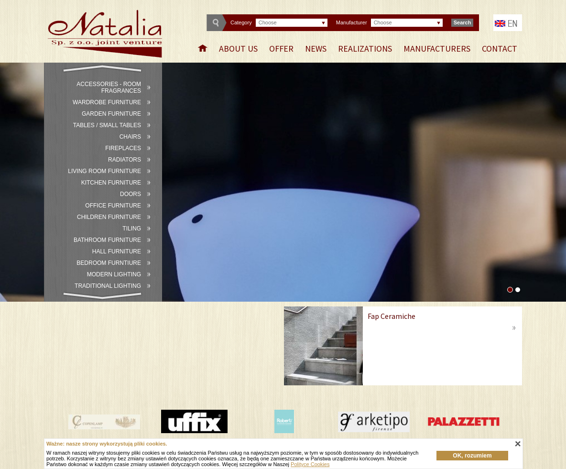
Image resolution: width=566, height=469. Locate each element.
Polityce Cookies (310, 464)
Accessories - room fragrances (108, 87)
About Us (238, 48)
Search (462, 22)
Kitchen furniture (111, 182)
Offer (281, 48)
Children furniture (109, 217)
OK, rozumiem (472, 455)
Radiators (124, 159)
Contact (499, 48)
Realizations (365, 48)
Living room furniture (104, 171)
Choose (268, 22)
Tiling (131, 228)
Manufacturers (436, 48)
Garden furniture (111, 113)
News (316, 48)
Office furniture (113, 205)
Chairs (130, 136)
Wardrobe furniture (107, 102)
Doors (130, 194)
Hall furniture (116, 251)
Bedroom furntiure (108, 263)
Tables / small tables (107, 125)
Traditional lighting (108, 286)
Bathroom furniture (107, 240)
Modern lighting (114, 274)
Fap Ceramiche (391, 316)
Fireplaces (123, 148)
